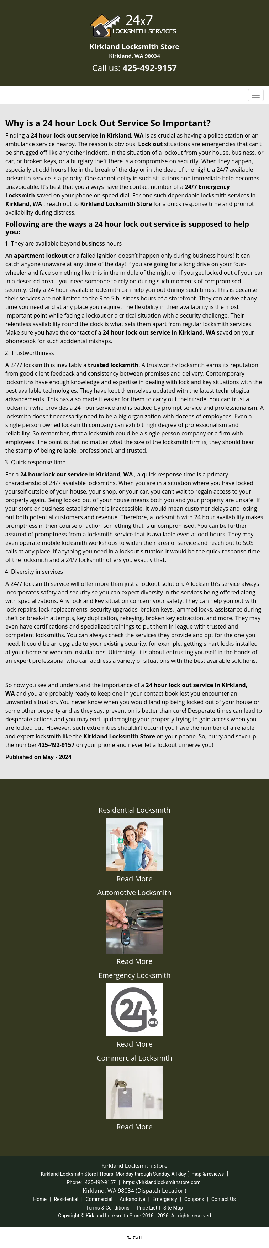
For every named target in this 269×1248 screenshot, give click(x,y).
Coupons (194, 1199)
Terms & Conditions (108, 1208)
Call (134, 1237)
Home (40, 1199)
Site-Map (173, 1208)
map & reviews (208, 1174)
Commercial (99, 1199)
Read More (134, 878)
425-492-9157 (149, 67)
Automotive (132, 1199)
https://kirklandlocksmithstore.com (162, 1182)
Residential (66, 1199)
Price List (147, 1208)
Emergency (164, 1199)
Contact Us (223, 1199)
